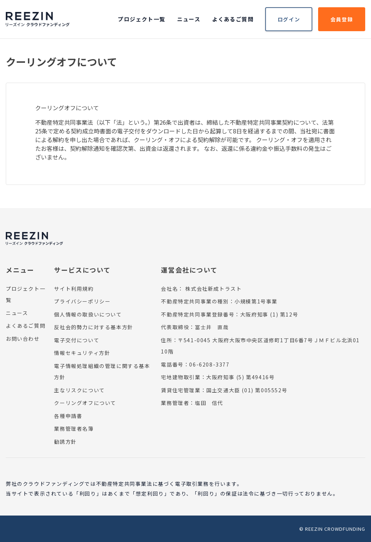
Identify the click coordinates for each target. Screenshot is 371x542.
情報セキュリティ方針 (82, 352)
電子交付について (76, 340)
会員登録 (341, 19)
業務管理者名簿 (73, 428)
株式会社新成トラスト (213, 288)
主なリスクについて (79, 390)
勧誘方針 (65, 441)
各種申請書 (68, 415)
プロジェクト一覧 (141, 19)
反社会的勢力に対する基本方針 (93, 327)
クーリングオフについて (85, 402)
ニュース (189, 19)
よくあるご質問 (233, 19)
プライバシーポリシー (82, 301)
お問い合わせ (23, 338)
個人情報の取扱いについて (88, 314)
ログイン (289, 19)
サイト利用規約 (73, 288)
